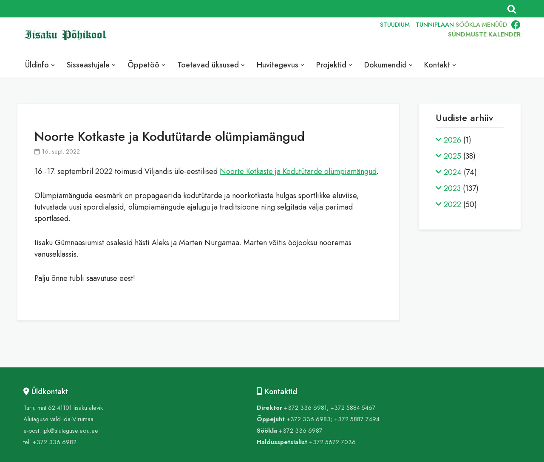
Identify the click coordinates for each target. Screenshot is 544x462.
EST (316, 35)
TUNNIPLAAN (435, 24)
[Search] (511, 9)
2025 (452, 156)
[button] (53, 65)
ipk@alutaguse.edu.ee (70, 430)
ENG (336, 35)
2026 (452, 140)
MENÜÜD (494, 24)
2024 (453, 172)
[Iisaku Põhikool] (68, 35)
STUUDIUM (395, 24)
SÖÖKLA (468, 24)
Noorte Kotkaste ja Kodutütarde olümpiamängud (298, 171)
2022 (452, 204)
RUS (355, 35)
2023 (452, 188)
